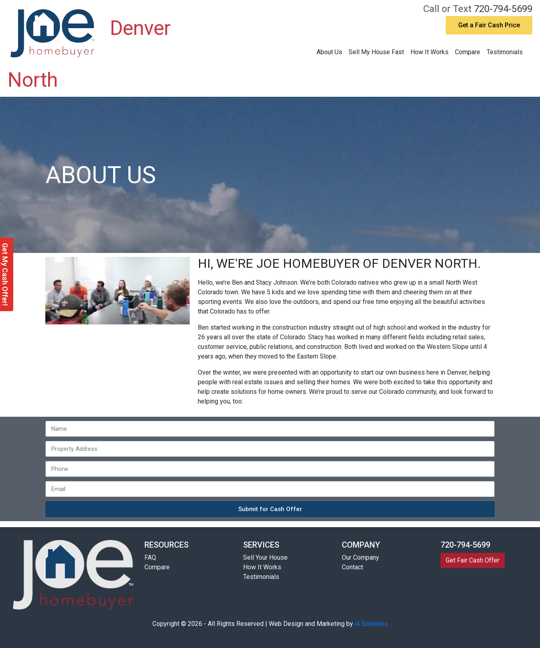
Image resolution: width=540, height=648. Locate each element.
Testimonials (505, 52)
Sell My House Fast (376, 52)
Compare (467, 52)
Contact (352, 567)
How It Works (429, 52)
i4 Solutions (371, 624)
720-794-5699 (503, 8)
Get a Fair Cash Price (489, 25)
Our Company (360, 557)
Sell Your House (265, 557)
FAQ (150, 557)
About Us (329, 52)
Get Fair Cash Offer (472, 560)
